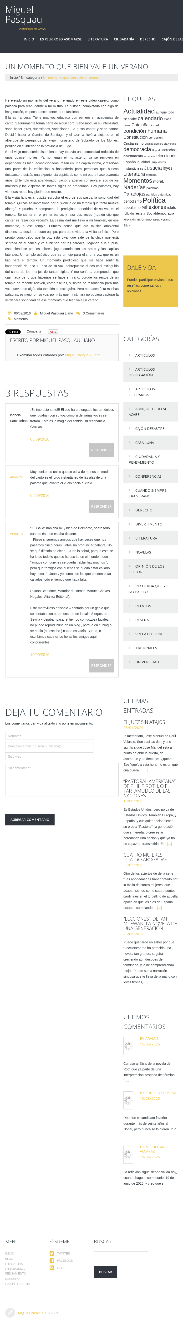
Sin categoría (30, 77)
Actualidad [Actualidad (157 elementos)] (139, 111)
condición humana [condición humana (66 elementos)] (145, 131)
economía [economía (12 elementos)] (150, 156)
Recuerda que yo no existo (148, 589)
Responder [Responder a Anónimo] (101, 506)
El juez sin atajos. (144, 722)
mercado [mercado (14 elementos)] (152, 175)
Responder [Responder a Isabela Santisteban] (101, 449)
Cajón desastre (150, 428)
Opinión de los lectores (146, 569)
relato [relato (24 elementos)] (171, 208)
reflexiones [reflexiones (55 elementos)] (154, 207)
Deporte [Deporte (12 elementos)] (157, 150)
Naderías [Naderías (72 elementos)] (134, 187)
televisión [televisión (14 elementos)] (129, 219)
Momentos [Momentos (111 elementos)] (137, 180)
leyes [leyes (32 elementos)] (168, 168)
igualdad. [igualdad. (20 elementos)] (144, 162)
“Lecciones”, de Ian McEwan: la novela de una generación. (150, 924)
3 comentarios (94, 313)
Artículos (145, 355)
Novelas (143, 552)
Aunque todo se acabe (148, 411)
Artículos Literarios (142, 392)
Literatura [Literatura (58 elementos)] (134, 174)
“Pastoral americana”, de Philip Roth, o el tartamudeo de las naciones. (150, 788)
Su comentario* (62, 779)
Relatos (143, 605)
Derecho (148, 39)
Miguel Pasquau (23, 14)
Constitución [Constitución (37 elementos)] (135, 137)
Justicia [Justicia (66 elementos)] (153, 168)
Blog (9, 1258)
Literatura (98, 39)
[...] (145, 770)
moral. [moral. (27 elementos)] (158, 181)
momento (21, 319)
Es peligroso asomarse (61, 39)
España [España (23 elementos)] (129, 162)
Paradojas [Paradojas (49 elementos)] (134, 193)
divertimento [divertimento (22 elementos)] (133, 156)
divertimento (149, 524)
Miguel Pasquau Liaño (56, 313)
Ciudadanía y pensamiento (144, 459)
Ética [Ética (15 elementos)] (126, 225)
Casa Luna (144, 442)
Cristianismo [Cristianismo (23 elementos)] (133, 143)
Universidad (147, 661)
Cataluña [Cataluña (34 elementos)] (140, 125)
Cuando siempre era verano (148, 493)
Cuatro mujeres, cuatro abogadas (145, 857)
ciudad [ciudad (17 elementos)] (154, 125)
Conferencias (148, 476)
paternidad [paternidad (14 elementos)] (165, 194)
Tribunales (146, 647)
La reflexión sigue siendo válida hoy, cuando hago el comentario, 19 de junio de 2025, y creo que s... (150, 1177)
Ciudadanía (124, 39)
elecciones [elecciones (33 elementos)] (167, 155)
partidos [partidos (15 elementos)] (151, 194)
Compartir (34, 331)
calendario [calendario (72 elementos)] (150, 118)
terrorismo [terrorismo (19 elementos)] (144, 219)
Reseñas (143, 619)
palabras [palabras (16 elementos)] (152, 188)
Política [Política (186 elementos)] (154, 200)
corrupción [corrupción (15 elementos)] (156, 137)
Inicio (29, 39)
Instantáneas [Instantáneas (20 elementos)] (133, 168)
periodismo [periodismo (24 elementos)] (132, 201)
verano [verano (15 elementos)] (165, 219)
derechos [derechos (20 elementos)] (169, 150)
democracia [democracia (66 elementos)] (137, 149)
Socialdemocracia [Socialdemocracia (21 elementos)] (160, 213)
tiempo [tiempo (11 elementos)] (156, 219)
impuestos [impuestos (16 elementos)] (159, 162)
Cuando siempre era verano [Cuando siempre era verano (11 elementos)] (160, 143)
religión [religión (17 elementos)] (128, 213)
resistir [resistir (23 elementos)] (140, 213)
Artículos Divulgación (142, 372)
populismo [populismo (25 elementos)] (132, 208)
